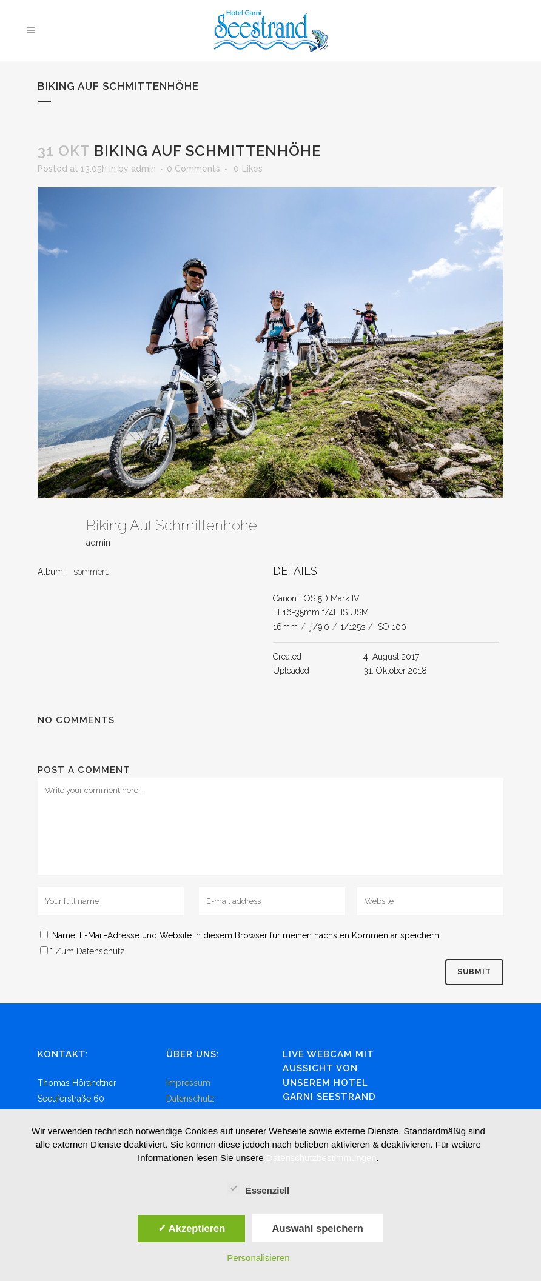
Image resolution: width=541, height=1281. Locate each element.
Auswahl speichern (317, 1228)
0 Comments (193, 168)
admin (143, 168)
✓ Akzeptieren (192, 1228)
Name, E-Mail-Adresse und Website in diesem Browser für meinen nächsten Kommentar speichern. (246, 935)
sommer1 (91, 572)
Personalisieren (258, 1258)
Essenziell (258, 1189)
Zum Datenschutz (90, 951)
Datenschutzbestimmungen (321, 1157)
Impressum (188, 1083)
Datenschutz (190, 1098)
